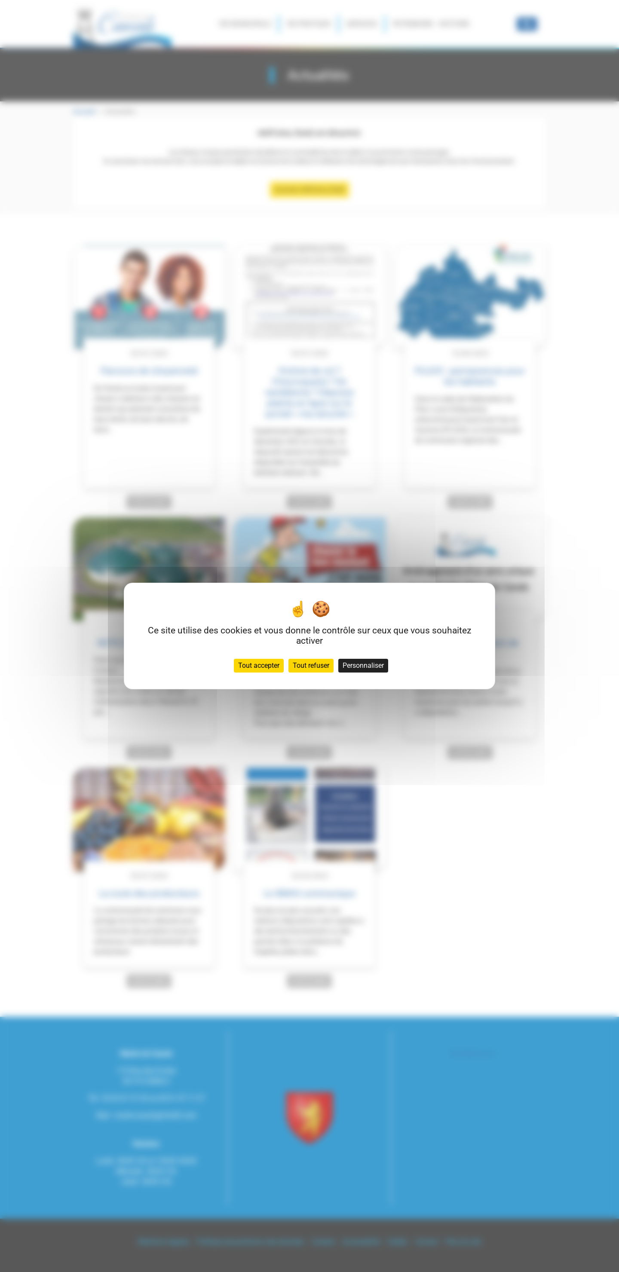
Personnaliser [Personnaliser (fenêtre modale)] (363, 665)
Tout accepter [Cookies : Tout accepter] (258, 665)
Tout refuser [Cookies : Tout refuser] (311, 665)
